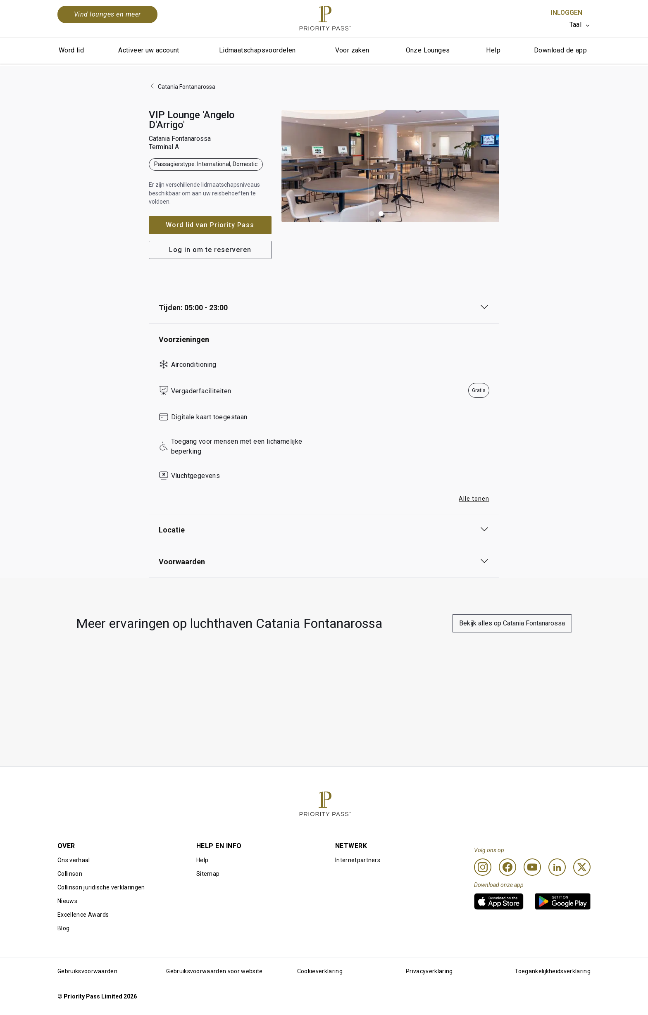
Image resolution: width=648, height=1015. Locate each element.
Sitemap (207, 873)
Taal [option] (575, 25)
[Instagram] (482, 867)
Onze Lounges (428, 50)
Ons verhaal (73, 860)
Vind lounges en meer (107, 14)
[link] (499, 901)
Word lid (71, 50)
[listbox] (580, 24)
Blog (63, 928)
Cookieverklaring (320, 971)
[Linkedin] (557, 867)
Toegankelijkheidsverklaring (553, 971)
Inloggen (566, 13)
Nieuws (67, 901)
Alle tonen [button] (474, 498)
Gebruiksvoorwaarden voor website (214, 971)
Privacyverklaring (429, 971)
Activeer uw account (148, 50)
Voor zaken (352, 50)
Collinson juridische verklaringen (101, 887)
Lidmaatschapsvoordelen (257, 50)
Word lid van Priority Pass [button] (210, 225)
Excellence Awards (83, 914)
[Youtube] (532, 867)
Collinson (69, 873)
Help (493, 50)
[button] (371, 213)
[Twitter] (582, 867)
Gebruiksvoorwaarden (87, 971)
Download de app (560, 50)
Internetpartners (357, 860)
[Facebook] (507, 867)
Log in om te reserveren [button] (210, 250)
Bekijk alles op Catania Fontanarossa (512, 623)
